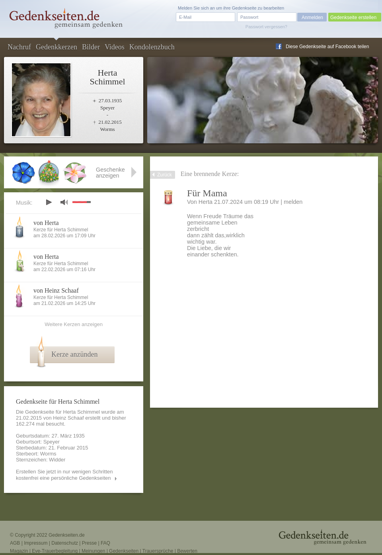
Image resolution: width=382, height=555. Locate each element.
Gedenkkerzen (56, 47)
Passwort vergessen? (266, 26)
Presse (89, 543)
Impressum (35, 543)
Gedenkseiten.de (67, 535)
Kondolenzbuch (152, 47)
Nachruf (19, 47)
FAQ (105, 543)
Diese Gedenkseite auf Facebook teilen (327, 46)
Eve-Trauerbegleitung (55, 551)
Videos (115, 47)
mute (64, 202)
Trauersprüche (157, 551)
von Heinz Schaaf (56, 290)
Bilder (91, 47)
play (49, 202)
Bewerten (187, 551)
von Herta (46, 222)
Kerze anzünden (74, 354)
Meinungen (93, 551)
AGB (15, 543)
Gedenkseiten (123, 551)
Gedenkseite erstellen (353, 17)
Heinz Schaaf (68, 418)
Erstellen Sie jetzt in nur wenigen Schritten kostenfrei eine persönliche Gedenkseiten (64, 475)
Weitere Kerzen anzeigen (74, 324)
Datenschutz (64, 543)
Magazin (19, 551)
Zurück (164, 175)
